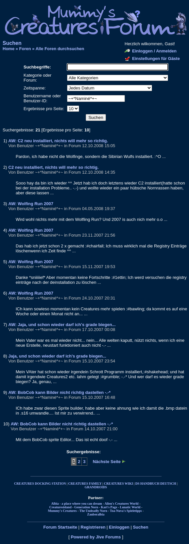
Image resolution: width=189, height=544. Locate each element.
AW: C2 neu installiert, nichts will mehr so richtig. (58, 140)
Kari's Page (109, 507)
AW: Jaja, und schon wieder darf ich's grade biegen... (62, 324)
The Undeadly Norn (93, 511)
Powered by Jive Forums (96, 536)
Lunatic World (130, 507)
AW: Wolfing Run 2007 (31, 203)
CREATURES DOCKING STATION (40, 483)
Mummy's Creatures (62, 511)
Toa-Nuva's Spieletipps (126, 511)
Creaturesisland (60, 507)
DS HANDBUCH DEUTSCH (155, 483)
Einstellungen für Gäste (156, 58)
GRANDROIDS (96, 487)
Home (8, 48)
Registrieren (93, 527)
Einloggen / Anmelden (154, 51)
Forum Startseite (60, 527)
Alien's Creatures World (122, 503)
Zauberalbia (96, 514)
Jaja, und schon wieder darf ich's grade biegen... (57, 356)
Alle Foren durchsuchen (60, 48)
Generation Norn (86, 507)
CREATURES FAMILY (85, 483)
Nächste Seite (107, 461)
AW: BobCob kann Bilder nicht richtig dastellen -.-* (60, 392)
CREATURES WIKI (118, 483)
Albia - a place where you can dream (76, 503)
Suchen (140, 527)
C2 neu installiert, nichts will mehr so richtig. (54, 167)
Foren (25, 48)
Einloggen (119, 527)
